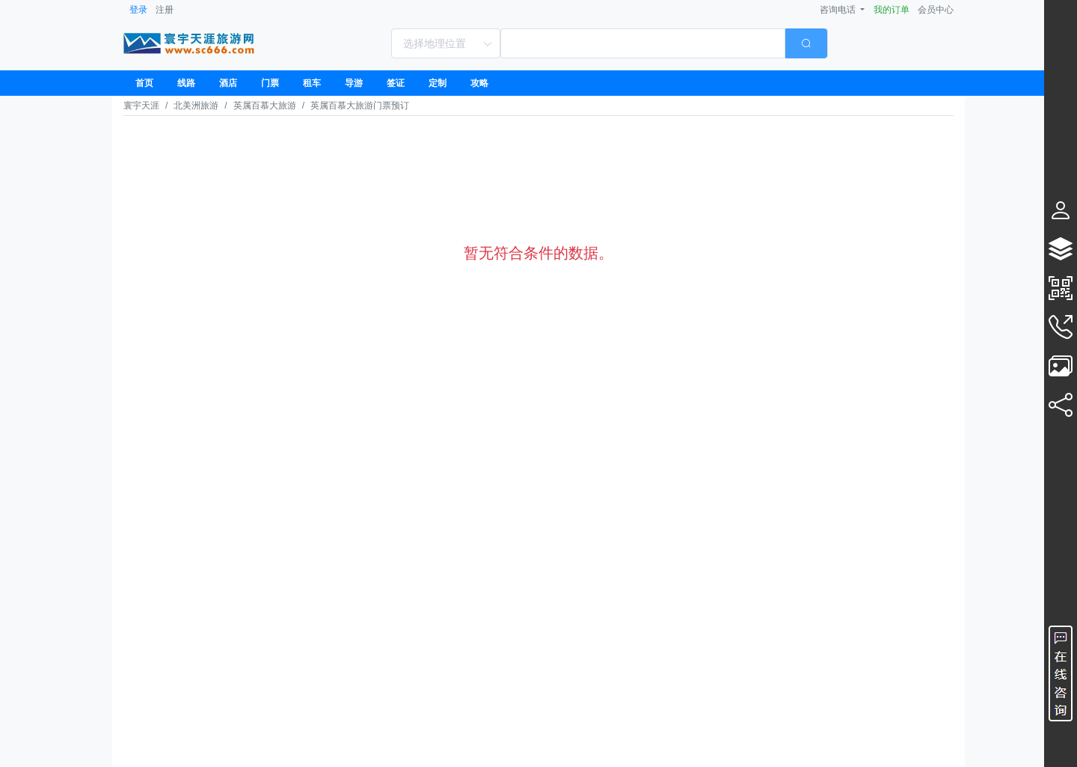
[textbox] (642, 43)
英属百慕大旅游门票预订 (359, 105)
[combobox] (663, 43)
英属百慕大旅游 (264, 105)
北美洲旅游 (196, 105)
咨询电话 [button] (839, 9)
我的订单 (891, 9)
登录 (138, 9)
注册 (165, 9)
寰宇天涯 (141, 105)
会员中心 (936, 9)
